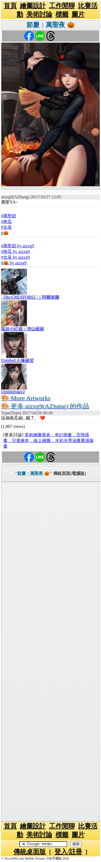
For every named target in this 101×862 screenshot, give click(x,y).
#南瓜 (6, 221)
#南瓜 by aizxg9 (15, 251)
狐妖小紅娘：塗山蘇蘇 (22, 329)
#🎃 (5, 233)
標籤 (61, 14)
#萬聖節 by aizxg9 (17, 246)
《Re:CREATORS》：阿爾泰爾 (30, 297)
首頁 (10, 5)
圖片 (78, 14)
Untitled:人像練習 (17, 360)
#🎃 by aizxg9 (14, 263)
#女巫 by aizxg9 (15, 257)
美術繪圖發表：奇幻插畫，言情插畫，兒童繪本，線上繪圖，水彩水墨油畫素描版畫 (48, 440)
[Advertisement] (50, 651)
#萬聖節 (8, 216)
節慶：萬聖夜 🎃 (50, 24)
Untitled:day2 (13, 392)
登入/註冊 (68, 851)
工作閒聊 (62, 5)
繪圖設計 (33, 5)
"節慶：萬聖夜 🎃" (33, 473)
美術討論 (39, 14)
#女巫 (6, 227)
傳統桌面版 (29, 851)
